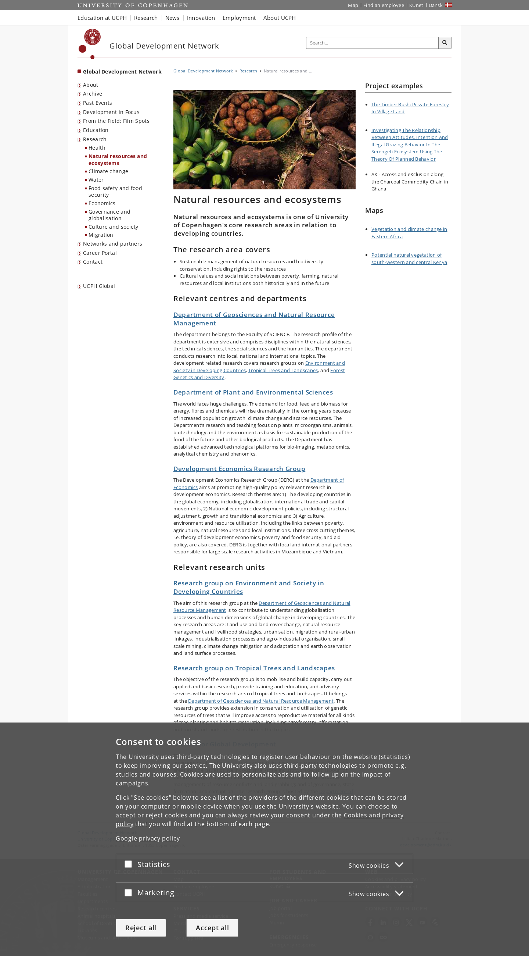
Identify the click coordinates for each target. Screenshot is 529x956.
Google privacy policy (148, 838)
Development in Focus (111, 111)
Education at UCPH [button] (102, 17)
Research (95, 139)
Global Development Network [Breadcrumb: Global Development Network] (203, 71)
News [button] (172, 17)
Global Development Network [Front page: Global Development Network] (122, 71)
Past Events (97, 102)
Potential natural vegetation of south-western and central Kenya (409, 258)
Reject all (140, 927)
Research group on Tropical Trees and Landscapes (254, 668)
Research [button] (146, 17)
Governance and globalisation (109, 215)
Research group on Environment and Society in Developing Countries (248, 587)
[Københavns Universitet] (90, 44)
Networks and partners (112, 243)
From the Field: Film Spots (116, 120)
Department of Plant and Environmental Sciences (253, 392)
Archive (92, 93)
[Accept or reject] (130, 864)
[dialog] (264, 839)
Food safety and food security (115, 192)
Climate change (108, 171)
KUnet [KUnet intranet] (416, 5)
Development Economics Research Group (239, 468)
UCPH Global (99, 285)
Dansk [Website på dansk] (436, 5)
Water (96, 179)
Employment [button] (239, 17)
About (90, 84)
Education (96, 129)
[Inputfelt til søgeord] (372, 43)
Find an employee (383, 5)
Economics (102, 203)
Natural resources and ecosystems (118, 160)
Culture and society (113, 226)
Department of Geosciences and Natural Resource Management (254, 318)
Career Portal (100, 252)
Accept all (212, 927)
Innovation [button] (201, 17)
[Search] (444, 43)
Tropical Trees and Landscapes (283, 370)
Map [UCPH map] (353, 5)
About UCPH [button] (279, 17)
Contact (92, 261)
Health (97, 147)
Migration (101, 234)
